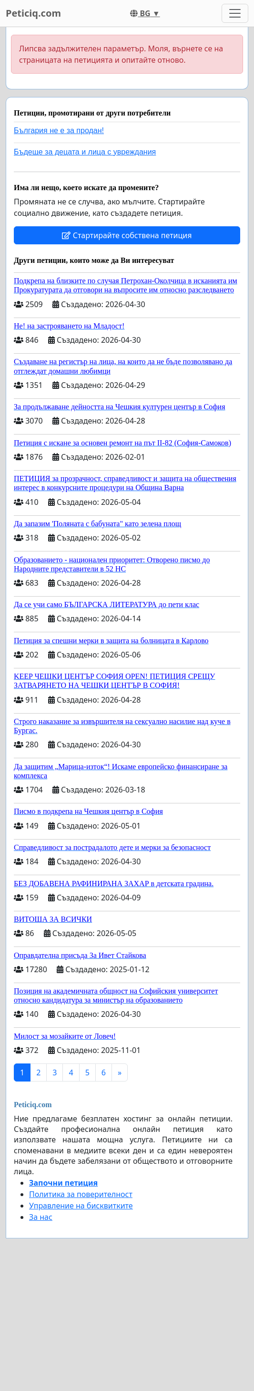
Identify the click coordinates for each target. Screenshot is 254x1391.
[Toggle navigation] (235, 13)
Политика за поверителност (80, 1194)
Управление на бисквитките (81, 1205)
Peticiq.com (33, 13)
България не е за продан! (59, 130)
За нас (40, 1217)
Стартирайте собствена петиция (127, 235)
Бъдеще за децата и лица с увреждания (85, 152)
